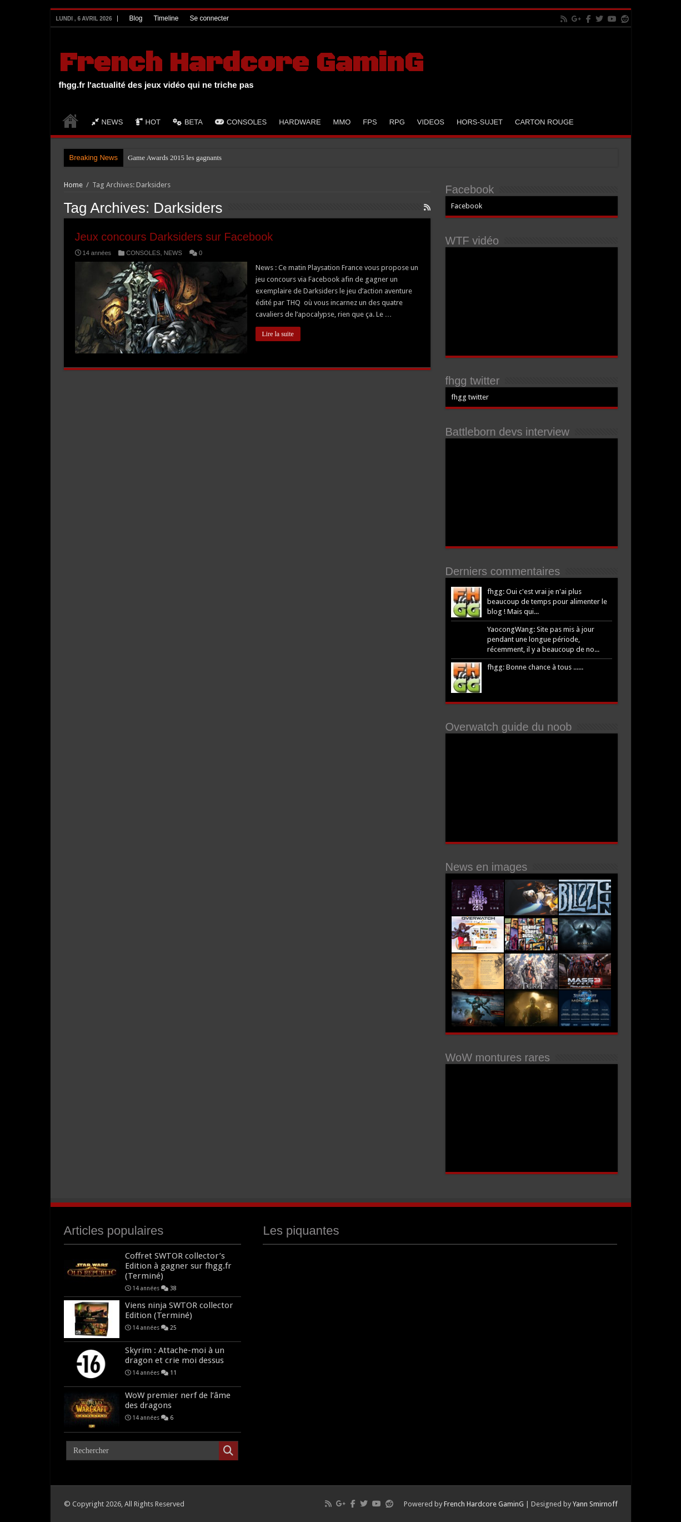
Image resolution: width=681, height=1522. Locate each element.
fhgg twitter (472, 381)
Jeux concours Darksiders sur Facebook (174, 237)
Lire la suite (278, 334)
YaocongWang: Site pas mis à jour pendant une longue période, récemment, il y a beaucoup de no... (543, 639)
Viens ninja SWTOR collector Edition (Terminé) (179, 1310)
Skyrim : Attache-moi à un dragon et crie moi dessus (174, 1355)
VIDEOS (430, 122)
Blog (135, 18)
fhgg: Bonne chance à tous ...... (535, 667)
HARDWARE (300, 122)
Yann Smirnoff (595, 1504)
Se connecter (209, 18)
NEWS (107, 122)
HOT (148, 122)
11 (173, 1372)
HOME (70, 120)
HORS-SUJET (480, 122)
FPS (370, 122)
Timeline (166, 18)
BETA (188, 122)
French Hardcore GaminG (241, 63)
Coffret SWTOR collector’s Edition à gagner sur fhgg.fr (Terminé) (178, 1266)
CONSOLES (241, 122)
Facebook (466, 206)
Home (73, 185)
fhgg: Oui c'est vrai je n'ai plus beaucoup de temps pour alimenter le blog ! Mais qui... (547, 601)
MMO (342, 122)
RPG (397, 122)
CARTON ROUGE (544, 122)
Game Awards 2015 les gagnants (175, 157)
